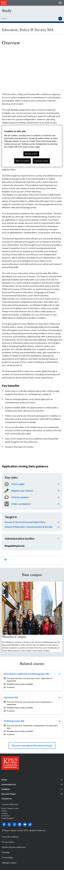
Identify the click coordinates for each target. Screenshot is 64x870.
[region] (32, 146)
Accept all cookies (41, 161)
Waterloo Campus (14, 637)
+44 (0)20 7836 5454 (9, 804)
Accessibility (7, 857)
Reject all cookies (22, 161)
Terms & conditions (10, 836)
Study (6, 10)
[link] (32, 484)
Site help (6, 852)
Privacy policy (8, 842)
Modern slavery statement (14, 847)
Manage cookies (9, 862)
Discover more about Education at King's (32, 745)
